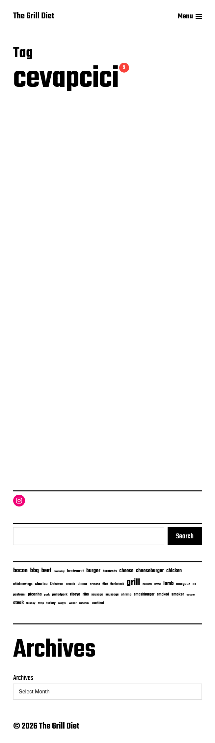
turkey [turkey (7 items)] (51, 603)
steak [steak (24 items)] (18, 603)
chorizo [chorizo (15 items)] (41, 583)
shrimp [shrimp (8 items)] (126, 594)
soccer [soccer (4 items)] (190, 594)
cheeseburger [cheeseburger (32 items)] (150, 571)
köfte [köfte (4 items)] (157, 584)
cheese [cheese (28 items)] (126, 571)
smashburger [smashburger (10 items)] (144, 594)
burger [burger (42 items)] (93, 570)
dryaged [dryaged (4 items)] (95, 584)
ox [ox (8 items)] (194, 584)
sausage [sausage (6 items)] (97, 594)
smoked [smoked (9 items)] (163, 594)
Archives (23, 678)
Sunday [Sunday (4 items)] (31, 603)
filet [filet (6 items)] (105, 584)
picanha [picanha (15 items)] (35, 594)
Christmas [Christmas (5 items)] (56, 584)
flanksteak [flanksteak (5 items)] (117, 584)
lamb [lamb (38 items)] (168, 583)
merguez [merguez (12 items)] (183, 584)
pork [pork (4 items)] (47, 594)
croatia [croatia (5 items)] (70, 584)
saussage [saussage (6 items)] (112, 594)
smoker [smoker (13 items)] (178, 594)
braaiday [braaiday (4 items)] (59, 571)
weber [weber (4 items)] (73, 603)
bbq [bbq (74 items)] (34, 570)
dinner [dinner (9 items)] (83, 584)
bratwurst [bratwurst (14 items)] (75, 571)
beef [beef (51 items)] (46, 570)
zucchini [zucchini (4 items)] (84, 603)
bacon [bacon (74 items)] (20, 570)
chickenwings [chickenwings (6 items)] (22, 584)
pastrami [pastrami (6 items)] (19, 594)
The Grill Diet (33, 16)
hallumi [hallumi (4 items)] (147, 584)
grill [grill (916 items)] (133, 583)
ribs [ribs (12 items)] (86, 594)
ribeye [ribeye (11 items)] (75, 594)
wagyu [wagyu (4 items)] (62, 603)
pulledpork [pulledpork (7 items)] (60, 594)
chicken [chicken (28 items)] (174, 571)
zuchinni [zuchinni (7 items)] (98, 603)
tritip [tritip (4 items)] (41, 603)
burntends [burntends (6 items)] (110, 571)
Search (185, 536)
